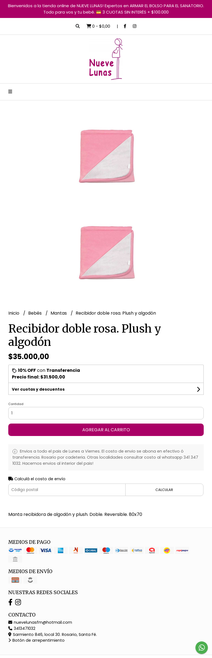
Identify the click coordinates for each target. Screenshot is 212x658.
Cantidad (15, 404)
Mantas (59, 313)
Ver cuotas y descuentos (38, 389)
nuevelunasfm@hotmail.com (40, 622)
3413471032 (21, 628)
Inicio (14, 313)
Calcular (164, 489)
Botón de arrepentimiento (36, 640)
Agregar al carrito (106, 430)
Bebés (35, 313)
